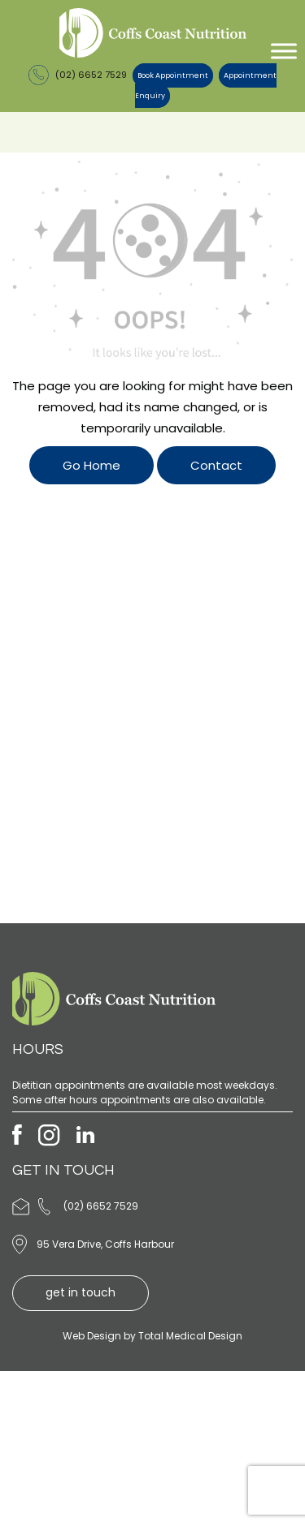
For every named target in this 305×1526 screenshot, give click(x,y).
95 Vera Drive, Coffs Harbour (105, 1244)
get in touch (80, 1292)
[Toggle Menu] (284, 50)
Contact (216, 465)
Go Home (91, 465)
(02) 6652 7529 (77, 74)
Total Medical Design (190, 1336)
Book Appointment (172, 75)
